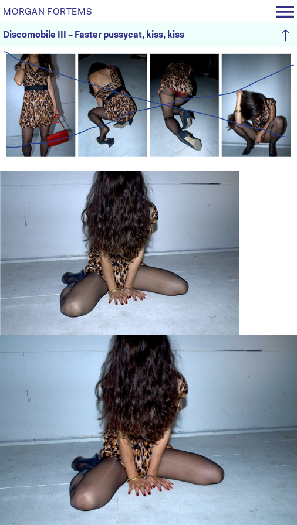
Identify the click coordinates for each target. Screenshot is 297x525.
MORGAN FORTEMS (48, 12)
